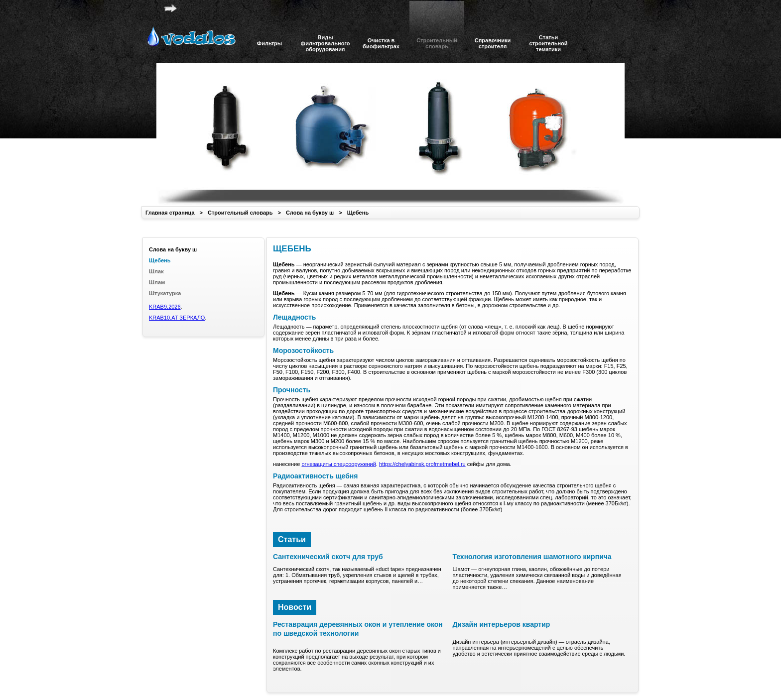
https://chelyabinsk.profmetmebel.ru (422, 464)
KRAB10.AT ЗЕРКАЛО (177, 318)
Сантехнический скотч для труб (328, 557)
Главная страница (170, 213)
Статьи (292, 539)
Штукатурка (165, 293)
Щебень (358, 213)
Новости (294, 607)
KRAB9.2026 (165, 307)
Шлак (156, 271)
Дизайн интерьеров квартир (501, 624)
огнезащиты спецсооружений (338, 464)
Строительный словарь (240, 213)
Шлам (157, 282)
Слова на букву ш (310, 213)
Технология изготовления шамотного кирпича (531, 557)
